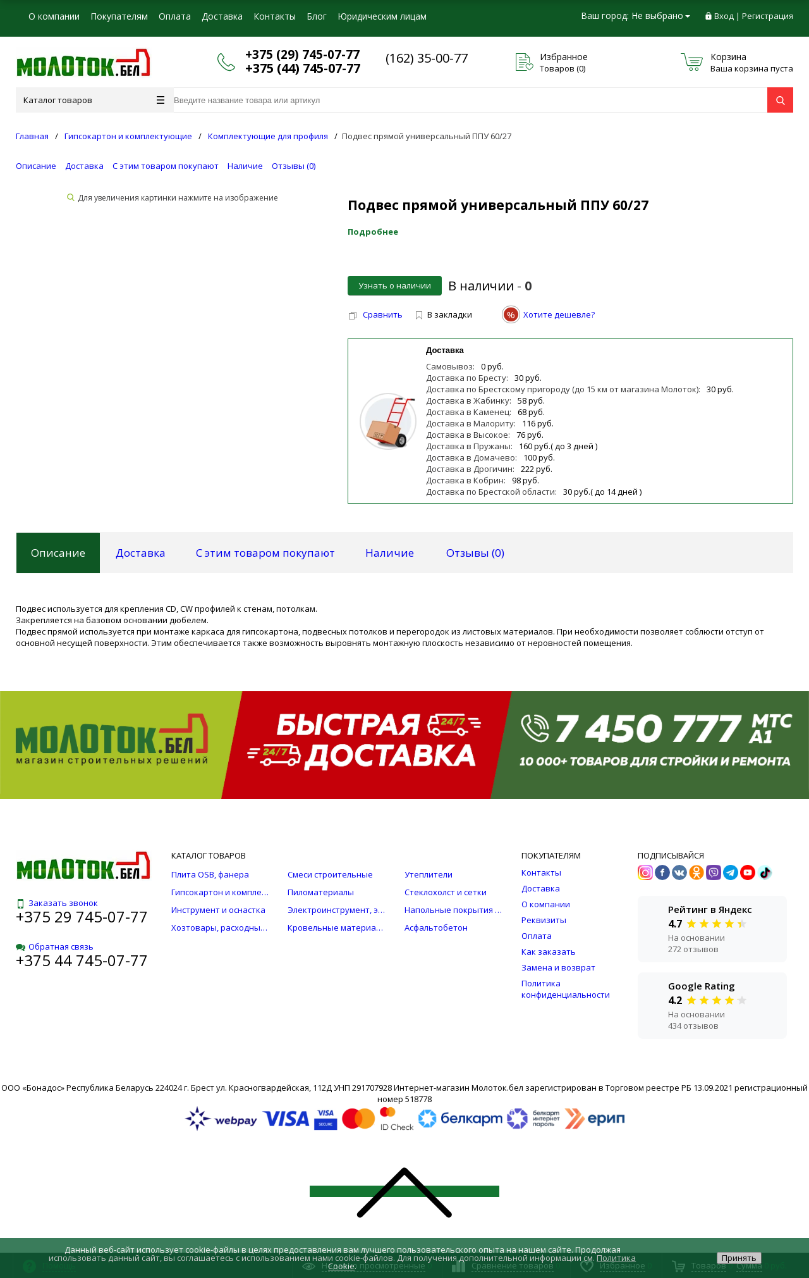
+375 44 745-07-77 (82, 960)
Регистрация (767, 16)
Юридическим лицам (382, 16)
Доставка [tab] (141, 552)
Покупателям (119, 16)
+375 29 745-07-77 (82, 916)
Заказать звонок (57, 903)
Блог (317, 16)
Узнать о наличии (394, 285)
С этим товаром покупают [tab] (265, 552)
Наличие (245, 165)
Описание (36, 165)
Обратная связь (55, 946)
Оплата (175, 16)
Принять (739, 1257)
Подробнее (373, 231)
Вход (724, 16)
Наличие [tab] (389, 552)
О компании (54, 16)
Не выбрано (660, 15)
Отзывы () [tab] (475, 552)
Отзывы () (293, 165)
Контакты (274, 16)
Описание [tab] (58, 552)
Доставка (222, 16)
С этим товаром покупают (166, 165)
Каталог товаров (93, 100)
